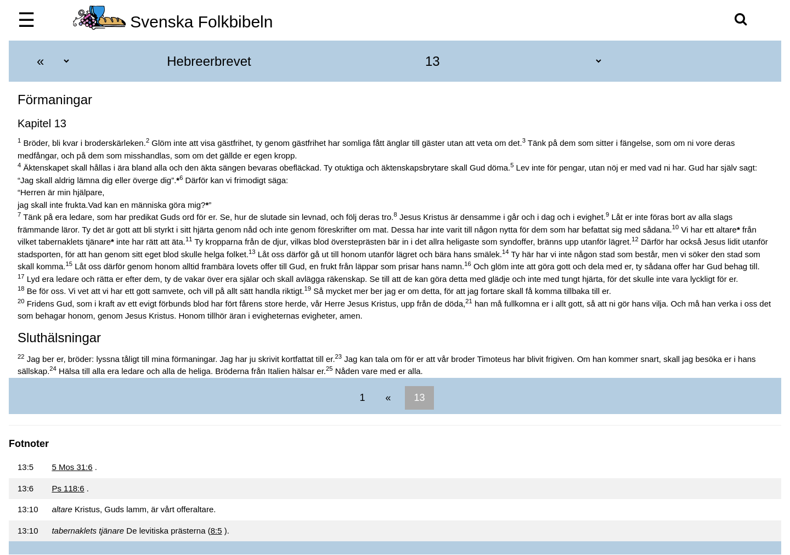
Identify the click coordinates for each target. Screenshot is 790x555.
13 (419, 397)
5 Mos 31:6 (72, 467)
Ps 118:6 (68, 488)
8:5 (216, 530)
